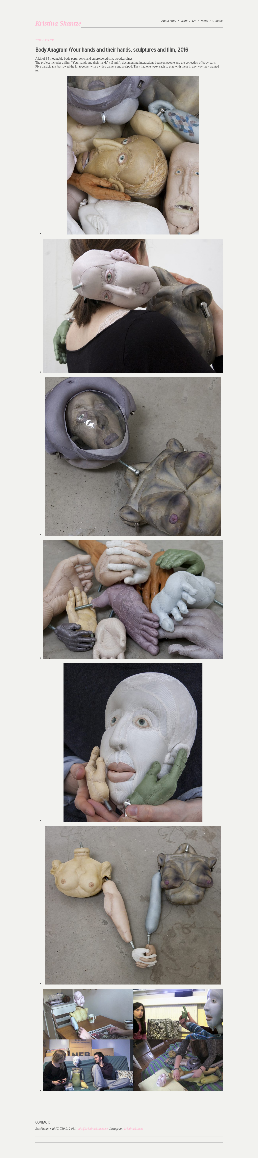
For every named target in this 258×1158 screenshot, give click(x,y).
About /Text (168, 20)
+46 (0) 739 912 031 (62, 1128)
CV (194, 20)
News (204, 20)
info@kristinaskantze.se (92, 1128)
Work (184, 20)
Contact (217, 20)
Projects (49, 39)
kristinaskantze (133, 1128)
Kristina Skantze (58, 23)
